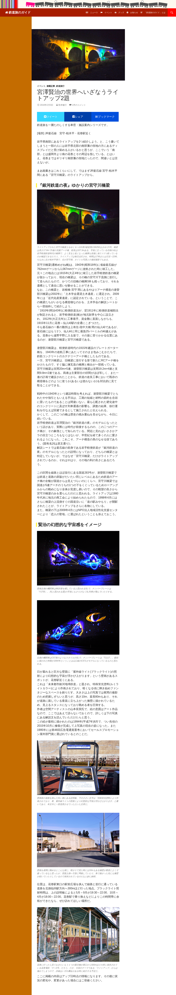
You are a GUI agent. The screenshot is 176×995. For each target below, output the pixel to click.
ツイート (52, 116)
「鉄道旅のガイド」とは (154, 12)
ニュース (94, 12)
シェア (79, 116)
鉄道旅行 (60, 86)
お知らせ (134, 12)
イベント (108, 12)
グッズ (121, 12)
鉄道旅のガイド (20, 12)
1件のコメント (79, 105)
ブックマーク (106, 116)
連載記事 (51, 86)
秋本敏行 (62, 105)
